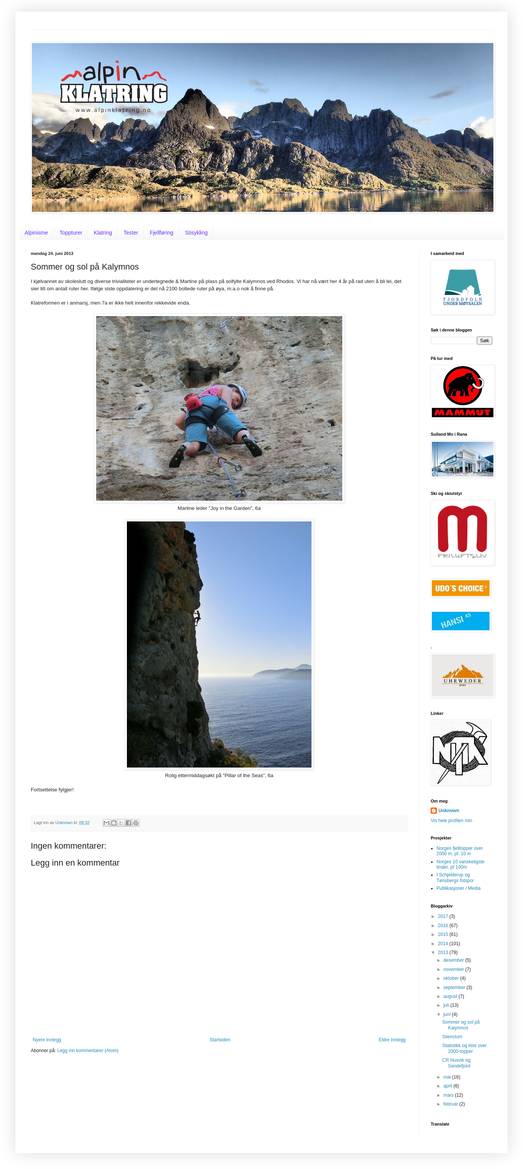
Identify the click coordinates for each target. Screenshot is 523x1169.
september (454, 987)
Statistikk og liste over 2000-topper (464, 1048)
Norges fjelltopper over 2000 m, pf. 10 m (459, 851)
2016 (444, 925)
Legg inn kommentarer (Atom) (87, 1050)
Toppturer (71, 233)
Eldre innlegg (392, 1039)
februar (451, 1104)
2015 (444, 934)
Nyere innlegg (47, 1039)
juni (447, 1014)
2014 (444, 943)
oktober (451, 978)
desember (454, 960)
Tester (130, 233)
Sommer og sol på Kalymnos (461, 1024)
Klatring (103, 233)
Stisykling (196, 233)
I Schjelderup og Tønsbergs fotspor (455, 877)
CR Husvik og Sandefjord (456, 1062)
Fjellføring (161, 233)
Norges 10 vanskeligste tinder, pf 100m (460, 864)
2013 (444, 952)
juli (446, 1005)
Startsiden (220, 1039)
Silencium (452, 1036)
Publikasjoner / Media (458, 888)
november (454, 969)
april (448, 1086)
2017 (444, 916)
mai (447, 1077)
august (450, 996)
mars (449, 1095)
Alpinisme (36, 233)
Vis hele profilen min (451, 820)
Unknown (448, 810)
